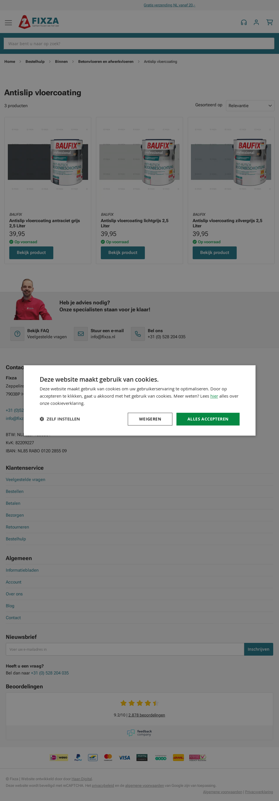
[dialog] (140, 400)
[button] (60, 419)
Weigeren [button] (150, 419)
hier (214, 396)
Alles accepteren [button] (207, 419)
